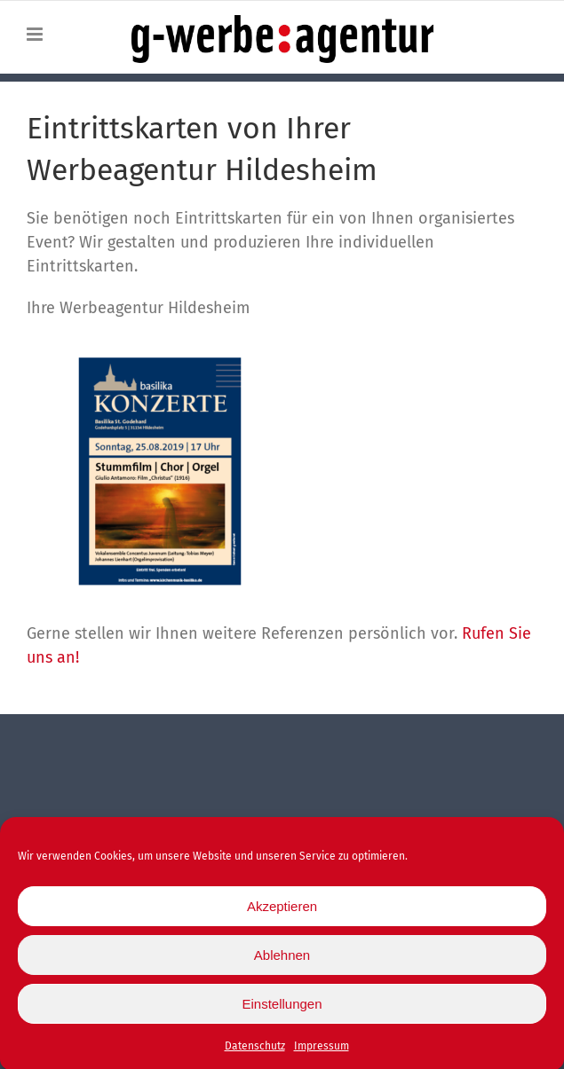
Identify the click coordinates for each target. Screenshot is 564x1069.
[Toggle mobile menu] (36, 34)
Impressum (321, 1052)
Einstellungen (282, 1009)
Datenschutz (255, 1052)
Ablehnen (282, 960)
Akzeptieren (282, 911)
